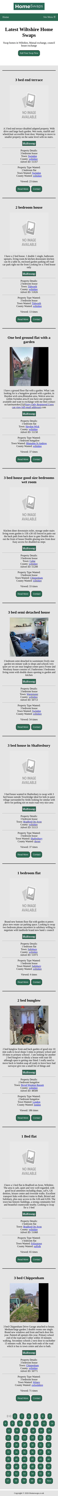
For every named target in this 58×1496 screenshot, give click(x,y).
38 (48, 1452)
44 (48, 1459)
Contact (36, 189)
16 (17, 1430)
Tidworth (32, 286)
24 (32, 1438)
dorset (37, 841)
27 (8, 1445)
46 (16, 1466)
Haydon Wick (32, 426)
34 (16, 1452)
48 (32, 1466)
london (37, 1104)
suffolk (37, 1246)
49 (40, 1466)
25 (40, 1438)
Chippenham (36, 578)
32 (48, 1445)
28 (16, 1445)
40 (16, 1459)
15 (9, 1430)
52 (16, 1473)
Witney (36, 1382)
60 (32, 1481)
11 (28, 1423)
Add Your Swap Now (29, 53)
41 (24, 1459)
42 (32, 1459)
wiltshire (33, 159)
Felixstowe (36, 1243)
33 (8, 1452)
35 (24, 1452)
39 (8, 1459)
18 (33, 1430)
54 (32, 1473)
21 (8, 1438)
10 (20, 1423)
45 (8, 1466)
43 (40, 1459)
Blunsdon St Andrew (36, 443)
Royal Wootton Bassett (32, 1085)
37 (40, 1452)
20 (49, 1430)
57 (8, 1481)
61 (40, 1481)
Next (49, 1481)
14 (52, 1423)
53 (24, 1473)
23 (24, 1438)
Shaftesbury (36, 838)
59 (24, 1481)
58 (16, 1481)
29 (24, 1445)
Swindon (32, 156)
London (36, 1102)
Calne (32, 561)
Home (5, 17)
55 (40, 1473)
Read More (23, 189)
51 (8, 1473)
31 (40, 1445)
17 (25, 1430)
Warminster (32, 694)
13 (44, 1423)
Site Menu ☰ (49, 17)
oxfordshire (37, 1385)
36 (32, 1452)
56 (48, 1473)
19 (41, 1430)
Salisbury (32, 949)
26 (48, 1438)
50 (48, 1466)
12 (36, 1423)
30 (32, 1445)
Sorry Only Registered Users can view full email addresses (33, 406)
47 (24, 1466)
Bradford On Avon (32, 821)
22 (16, 1438)
